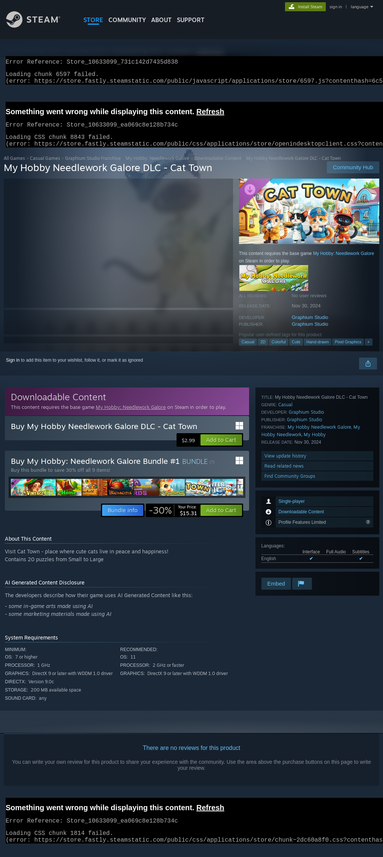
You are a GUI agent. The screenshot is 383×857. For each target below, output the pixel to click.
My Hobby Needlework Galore (319, 517)
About (161, 20)
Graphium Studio (310, 326)
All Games (14, 167)
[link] (173, 519)
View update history (285, 546)
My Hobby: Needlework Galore (157, 167)
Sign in (13, 369)
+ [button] (368, 351)
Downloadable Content (217, 167)
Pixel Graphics (348, 351)
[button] (221, 449)
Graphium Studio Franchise (93, 167)
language (359, 6)
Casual (248, 351)
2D (263, 351)
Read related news (284, 556)
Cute (296, 351)
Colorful (279, 351)
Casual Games (45, 167)
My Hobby (315, 525)
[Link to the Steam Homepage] (39, 25)
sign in (336, 6)
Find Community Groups (289, 566)
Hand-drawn (317, 351)
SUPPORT (191, 20)
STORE (93, 20)
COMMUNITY (127, 20)
